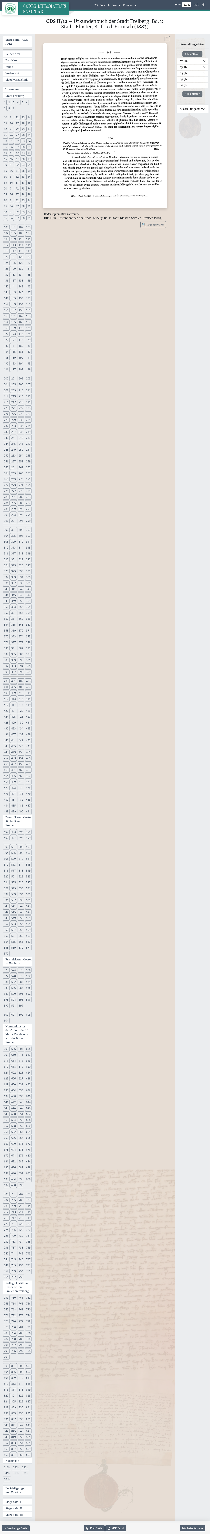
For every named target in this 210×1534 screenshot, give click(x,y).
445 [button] (13, 746)
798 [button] (28, 1351)
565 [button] (13, 941)
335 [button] (28, 577)
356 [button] (6, 613)
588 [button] (28, 988)
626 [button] (13, 1078)
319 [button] (28, 553)
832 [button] (6, 1413)
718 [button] (21, 1218)
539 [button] (28, 900)
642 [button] (13, 1102)
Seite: (178, 4)
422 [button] (21, 711)
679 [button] (21, 1155)
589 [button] (6, 994)
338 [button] (21, 583)
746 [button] (21, 1259)
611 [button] (21, 1055)
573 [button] (6, 970)
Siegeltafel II (13, 1508)
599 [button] (21, 1005)
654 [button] (13, 1120)
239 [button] (28, 432)
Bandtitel (11, 60)
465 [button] (13, 776)
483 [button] (28, 799)
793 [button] (21, 1345)
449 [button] (13, 752)
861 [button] (13, 1455)
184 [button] (6, 351)
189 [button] (13, 357)
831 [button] (28, 1407)
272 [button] (6, 485)
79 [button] (29, 194)
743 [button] (28, 1253)
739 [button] (28, 1247)
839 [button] (28, 1419)
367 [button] (28, 624)
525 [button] (13, 882)
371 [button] (28, 630)
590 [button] (13, 994)
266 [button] (21, 473)
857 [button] (13, 1449)
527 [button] (28, 882)
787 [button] (6, 1339)
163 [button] (28, 316)
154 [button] (21, 304)
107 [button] (28, 233)
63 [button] (23, 176)
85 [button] (5, 206)
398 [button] (21, 672)
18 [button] (23, 123)
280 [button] (6, 497)
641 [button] (6, 1102)
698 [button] (13, 1185)
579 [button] (21, 976)
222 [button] (21, 408)
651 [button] (21, 1114)
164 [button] (6, 322)
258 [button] (21, 461)
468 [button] (6, 782)
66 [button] (11, 182)
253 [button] (13, 455)
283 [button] (28, 497)
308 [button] (6, 541)
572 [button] (6, 953)
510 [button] (21, 859)
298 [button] (21, 521)
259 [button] (28, 461)
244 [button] (6, 443)
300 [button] (6, 530)
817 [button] (13, 1389)
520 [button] (6, 876)
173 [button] (13, 334)
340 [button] (6, 589)
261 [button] (13, 467)
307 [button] (28, 536)
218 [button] (21, 402)
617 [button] (6, 1066)
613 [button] (6, 1061)
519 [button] (28, 870)
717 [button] (13, 1218)
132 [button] (6, 274)
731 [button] (28, 1236)
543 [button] (28, 906)
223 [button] (28, 408)
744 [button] (6, 1259)
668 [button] (28, 1138)
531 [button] (28, 888)
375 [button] (28, 636)
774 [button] (28, 1315)
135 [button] (28, 274)
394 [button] (21, 666)
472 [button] (6, 788)
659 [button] (21, 1126)
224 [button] (6, 414)
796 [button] (13, 1351)
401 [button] (13, 681)
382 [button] (21, 648)
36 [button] (11, 147)
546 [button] (21, 912)
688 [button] (28, 1167)
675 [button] (21, 1149)
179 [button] (28, 340)
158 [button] (21, 310)
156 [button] (6, 310)
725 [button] (13, 1230)
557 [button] (13, 930)
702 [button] (21, 1194)
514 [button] (21, 864)
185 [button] (13, 351)
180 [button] (6, 346)
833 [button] (13, 1413)
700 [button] (6, 1194)
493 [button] (13, 832)
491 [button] (28, 811)
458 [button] (21, 764)
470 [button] (21, 782)
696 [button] (28, 1179)
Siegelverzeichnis (16, 79)
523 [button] (28, 876)
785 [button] (21, 1333)
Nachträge (12, 1460)
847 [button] (28, 1431)
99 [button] (29, 218)
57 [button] (17, 171)
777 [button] (21, 1321)
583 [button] (21, 982)
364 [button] (6, 624)
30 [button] (5, 141)
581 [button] (6, 982)
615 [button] (21, 1061)
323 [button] (28, 559)
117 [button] (13, 251)
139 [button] (28, 280)
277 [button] (13, 491)
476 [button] (6, 793)
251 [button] (28, 449)
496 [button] (6, 838)
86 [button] (11, 206)
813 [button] (13, 1384)
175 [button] (28, 334)
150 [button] (21, 298)
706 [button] (21, 1200)
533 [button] (13, 894)
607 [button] (21, 1049)
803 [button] (28, 1366)
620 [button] (28, 1066)
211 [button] (28, 390)
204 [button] (6, 384)
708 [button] (6, 1206)
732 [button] (6, 1241)
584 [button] (28, 982)
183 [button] (28, 346)
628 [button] (28, 1078)
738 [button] (21, 1247)
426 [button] (21, 716)
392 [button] (6, 666)
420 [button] (6, 711)
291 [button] (28, 509)
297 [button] (13, 521)
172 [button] (6, 334)
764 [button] (13, 1303)
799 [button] (6, 1357)
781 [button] (21, 1327)
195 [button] (28, 363)
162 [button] (21, 316)
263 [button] (28, 467)
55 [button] (5, 171)
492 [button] (6, 832)
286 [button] (21, 503)
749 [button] (13, 1265)
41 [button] (11, 153)
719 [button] (28, 1218)
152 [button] (6, 304)
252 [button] (6, 455)
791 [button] (6, 1345)
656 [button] (28, 1120)
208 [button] (6, 390)
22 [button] (17, 129)
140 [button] (6, 286)
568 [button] (6, 947)
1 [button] (4, 102)
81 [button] (11, 200)
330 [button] (21, 571)
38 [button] (23, 147)
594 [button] (13, 999)
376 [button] (6, 642)
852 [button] (6, 1443)
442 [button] (21, 740)
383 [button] (28, 648)
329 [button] (13, 571)
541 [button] (13, 906)
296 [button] (6, 521)
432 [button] (6, 728)
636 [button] (28, 1090)
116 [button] (6, 251)
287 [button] (28, 503)
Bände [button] (98, 5)
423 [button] (28, 711)
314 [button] (21, 547)
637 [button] (6, 1096)
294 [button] (21, 515)
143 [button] (28, 286)
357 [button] (13, 613)
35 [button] (5, 147)
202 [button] (21, 378)
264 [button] (6, 473)
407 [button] (28, 687)
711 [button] (28, 1206)
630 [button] (13, 1084)
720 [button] (6, 1224)
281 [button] (13, 497)
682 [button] (13, 1161)
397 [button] (13, 672)
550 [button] (21, 918)
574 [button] (13, 970)
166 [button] (21, 322)
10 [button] (5, 117)
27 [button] (17, 135)
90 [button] (5, 212)
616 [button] (28, 1061)
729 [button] (13, 1236)
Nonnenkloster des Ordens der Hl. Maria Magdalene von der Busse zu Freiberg (17, 1034)
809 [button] (13, 1378)
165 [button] (13, 322)
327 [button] (28, 565)
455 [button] (28, 758)
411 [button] (28, 693)
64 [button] (29, 176)
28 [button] (23, 135)
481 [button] (13, 799)
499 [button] (28, 838)
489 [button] (13, 811)
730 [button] (21, 1236)
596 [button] (28, 999)
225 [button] (13, 414)
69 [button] (29, 182)
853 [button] (13, 1443)
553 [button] (13, 924)
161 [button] (13, 316)
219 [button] (28, 402)
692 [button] (28, 1173)
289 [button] (13, 509)
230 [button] (21, 420)
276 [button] (6, 491)
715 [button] (28, 1212)
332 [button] (6, 577)
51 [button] (11, 165)
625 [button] (6, 1078)
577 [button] (6, 976)
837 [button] (13, 1419)
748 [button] (6, 1265)
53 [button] (23, 165)
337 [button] (13, 583)
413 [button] (13, 699)
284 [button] (6, 503)
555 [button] (28, 924)
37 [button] (17, 147)
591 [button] (21, 994)
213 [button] (13, 396)
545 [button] (13, 912)
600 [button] (6, 1014)
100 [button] (6, 227)
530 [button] (21, 888)
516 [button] (6, 870)
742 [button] (21, 1253)
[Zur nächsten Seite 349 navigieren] (192, 1528)
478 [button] (21, 793)
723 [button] (28, 1224)
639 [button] (21, 1096)
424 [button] (6, 716)
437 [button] (13, 734)
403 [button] (28, 681)
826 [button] (21, 1401)
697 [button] (6, 1185)
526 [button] (21, 882)
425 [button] (13, 716)
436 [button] (6, 734)
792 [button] (13, 1345)
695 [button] (21, 1179)
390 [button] (21, 660)
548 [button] (6, 918)
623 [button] (21, 1072)
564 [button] (6, 941)
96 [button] (11, 218)
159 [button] (28, 310)
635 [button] (21, 1090)
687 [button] (21, 1167)
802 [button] (21, 1366)
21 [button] (11, 129)
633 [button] (6, 1090)
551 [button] (28, 918)
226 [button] (21, 414)
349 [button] (13, 601)
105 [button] (13, 233)
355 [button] (28, 607)
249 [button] (13, 449)
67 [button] (17, 182)
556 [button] (6, 930)
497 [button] (13, 838)
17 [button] (17, 123)
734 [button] (21, 1241)
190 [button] (21, 357)
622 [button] (13, 1072)
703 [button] (28, 1194)
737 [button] (13, 1247)
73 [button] (23, 188)
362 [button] (21, 618)
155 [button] (28, 304)
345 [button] (13, 595)
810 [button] (21, 1378)
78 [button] (23, 194)
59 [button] (29, 171)
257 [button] (13, 461)
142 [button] (21, 286)
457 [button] (13, 764)
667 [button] (21, 1138)
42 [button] (17, 153)
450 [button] (21, 752)
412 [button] (6, 699)
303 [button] (28, 530)
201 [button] (13, 378)
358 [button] (21, 613)
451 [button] (28, 752)
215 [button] (28, 396)
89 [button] (29, 206)
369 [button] (13, 630)
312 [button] (6, 547)
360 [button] (6, 618)
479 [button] (28, 793)
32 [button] (17, 141)
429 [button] (13, 722)
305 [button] (13, 536)
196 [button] (6, 369)
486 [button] (21, 805)
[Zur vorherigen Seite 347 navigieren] (16, 1528)
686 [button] (13, 1167)
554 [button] (21, 924)
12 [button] (17, 117)
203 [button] (28, 378)
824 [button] (6, 1401)
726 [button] (21, 1230)
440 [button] (6, 740)
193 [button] (13, 363)
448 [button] (6, 752)
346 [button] (21, 595)
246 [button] (21, 443)
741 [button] (13, 1253)
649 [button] (6, 1114)
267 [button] (28, 473)
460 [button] (6, 770)
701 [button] (13, 1194)
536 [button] (6, 900)
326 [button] (21, 565)
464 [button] (6, 776)
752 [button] (6, 1271)
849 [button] (13, 1437)
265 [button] (13, 473)
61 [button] (11, 176)
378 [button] (21, 642)
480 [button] (6, 799)
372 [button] (6, 636)
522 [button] (21, 876)
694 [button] (13, 1179)
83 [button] (23, 200)
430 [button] (21, 722)
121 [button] (13, 257)
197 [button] (13, 369)
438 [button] (21, 734)
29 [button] (29, 135)
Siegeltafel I (13, 1502)
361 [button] (13, 618)
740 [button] (6, 1253)
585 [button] (6, 988)
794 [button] (28, 1345)
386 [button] (21, 654)
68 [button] (23, 182)
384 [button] (6, 654)
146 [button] (21, 292)
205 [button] (13, 384)
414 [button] (21, 699)
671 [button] (21, 1143)
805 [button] (13, 1372)
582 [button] (13, 982)
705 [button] (13, 1200)
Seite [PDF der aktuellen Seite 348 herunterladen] (94, 1528)
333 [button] (13, 577)
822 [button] (21, 1395)
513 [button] (13, 864)
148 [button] (6, 298)
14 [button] (29, 117)
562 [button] (21, 936)
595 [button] (21, 999)
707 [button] (28, 1200)
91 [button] (11, 212)
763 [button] (6, 1303)
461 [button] (13, 770)
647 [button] (21, 1108)
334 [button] (21, 577)
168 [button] (6, 328)
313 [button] (13, 547)
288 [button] (6, 509)
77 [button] (17, 194)
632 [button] (28, 1084)
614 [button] (13, 1061)
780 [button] (13, 1327)
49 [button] (29, 159)
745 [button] (13, 1259)
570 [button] (21, 947)
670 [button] (13, 1143)
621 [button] (6, 1072)
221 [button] (13, 408)
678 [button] (13, 1155)
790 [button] (28, 1339)
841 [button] (13, 1425)
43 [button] (23, 153)
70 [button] (5, 188)
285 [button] (13, 503)
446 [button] (21, 746)
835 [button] (28, 1413)
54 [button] (29, 165)
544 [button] (6, 912)
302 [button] (21, 530)
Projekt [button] (113, 5)
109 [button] (13, 239)
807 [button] (28, 1372)
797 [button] (21, 1351)
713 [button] (13, 1212)
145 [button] (13, 292)
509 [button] (13, 859)
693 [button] (6, 1179)
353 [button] (13, 607)
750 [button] (21, 1265)
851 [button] (28, 1437)
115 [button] (28, 245)
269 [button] (13, 479)
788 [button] (13, 1339)
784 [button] (13, 1333)
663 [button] (21, 1132)
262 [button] (21, 467)
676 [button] (28, 1149)
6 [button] (27, 102)
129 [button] (13, 268)
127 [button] (28, 263)
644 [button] (28, 1102)
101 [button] (13, 227)
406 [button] (21, 687)
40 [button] (5, 153)
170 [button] (21, 328)
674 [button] (13, 1149)
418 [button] (21, 705)
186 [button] (21, 351)
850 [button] (21, 1437)
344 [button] (6, 595)
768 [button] (13, 1309)
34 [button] (29, 141)
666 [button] (13, 1138)
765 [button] (21, 1303)
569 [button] (13, 947)
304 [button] (6, 536)
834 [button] (21, 1413)
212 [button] (6, 396)
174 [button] (21, 334)
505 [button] (13, 853)
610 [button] (13, 1055)
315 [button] (28, 547)
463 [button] (28, 770)
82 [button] (17, 200)
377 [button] (13, 642)
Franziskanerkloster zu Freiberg (18, 961)
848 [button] (6, 1437)
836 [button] (6, 1419)
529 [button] (13, 888)
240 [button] (6, 438)
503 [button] (28, 847)
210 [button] (21, 390)
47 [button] (17, 159)
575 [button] (21, 970)
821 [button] (13, 1395)
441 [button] (13, 740)
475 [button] (28, 788)
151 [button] (28, 298)
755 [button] (28, 1271)
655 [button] (21, 1120)
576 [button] (28, 970)
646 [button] (13, 1108)
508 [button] (6, 859)
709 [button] (13, 1206)
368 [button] (6, 630)
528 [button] (6, 888)
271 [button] (28, 479)
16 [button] (11, 123)
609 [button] (6, 1055)
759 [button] (6, 1297)
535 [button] (28, 894)
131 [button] (28, 268)
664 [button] (28, 1132)
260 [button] (6, 467)
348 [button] (6, 601)
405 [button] (13, 687)
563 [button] (28, 936)
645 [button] (6, 1108)
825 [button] (13, 1401)
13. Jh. (184, 67)
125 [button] (13, 263)
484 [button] (6, 805)
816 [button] (6, 1389)
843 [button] (28, 1425)
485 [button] (13, 805)
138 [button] (21, 280)
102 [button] (21, 227)
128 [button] (6, 268)
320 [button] (6, 559)
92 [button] (17, 212)
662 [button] (13, 1132)
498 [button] (21, 838)
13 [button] (23, 117)
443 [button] (28, 740)
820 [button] (6, 1395)
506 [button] (21, 853)
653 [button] (6, 1120)
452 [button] (6, 758)
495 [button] (28, 832)
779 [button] (6, 1327)
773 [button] (21, 1315)
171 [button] (28, 328)
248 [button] (6, 449)
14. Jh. (184, 73)
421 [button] (13, 711)
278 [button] (21, 491)
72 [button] (17, 188)
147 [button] (28, 292)
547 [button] (28, 912)
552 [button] (6, 924)
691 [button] (21, 1173)
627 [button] (21, 1078)
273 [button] (13, 485)
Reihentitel (12, 54)
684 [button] (28, 1161)
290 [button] (21, 509)
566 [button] (21, 941)
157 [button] (13, 310)
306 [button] (21, 536)
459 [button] (28, 764)
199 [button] (28, 369)
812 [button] (6, 1384)
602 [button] (21, 1014)
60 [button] (5, 176)
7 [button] (4, 108)
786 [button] (28, 1333)
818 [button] (21, 1389)
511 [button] (28, 859)
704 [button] (6, 1200)
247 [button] (28, 443)
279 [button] (28, 491)
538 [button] (21, 900)
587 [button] (21, 988)
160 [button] (6, 316)
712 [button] (6, 1212)
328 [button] (6, 571)
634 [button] (13, 1090)
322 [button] (21, 559)
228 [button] (6, 420)
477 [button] (13, 793)
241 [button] (13, 438)
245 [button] (13, 443)
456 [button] (6, 764)
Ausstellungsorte (191, 108)
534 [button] (21, 894)
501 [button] (13, 847)
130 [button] (21, 268)
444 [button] (6, 746)
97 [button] (17, 218)
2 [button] (9, 102)
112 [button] (6, 245)
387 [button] (28, 654)
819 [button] (28, 1389)
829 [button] (13, 1407)
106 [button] (21, 233)
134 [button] (21, 274)
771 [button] (6, 1315)
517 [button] (13, 870)
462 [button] (21, 770)
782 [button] (28, 1327)
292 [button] (6, 515)
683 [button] (21, 1161)
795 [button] (6, 1351)
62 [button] (17, 176)
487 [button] (28, 805)
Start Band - (16, 41)
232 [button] (6, 426)
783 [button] (6, 1333)
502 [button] (21, 847)
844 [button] (6, 1431)
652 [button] (28, 1114)
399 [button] (28, 672)
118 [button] (21, 251)
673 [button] (6, 1149)
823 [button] (28, 1395)
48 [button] (23, 159)
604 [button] (6, 1020)
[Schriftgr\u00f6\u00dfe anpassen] (196, 5)
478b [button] (25, 1473)
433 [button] (13, 728)
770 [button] (28, 1309)
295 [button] (28, 515)
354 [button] (21, 607)
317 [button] (13, 553)
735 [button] (28, 1241)
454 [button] (21, 758)
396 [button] (6, 672)
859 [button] (28, 1449)
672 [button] (28, 1143)
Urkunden (12, 89)
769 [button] (21, 1309)
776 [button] (13, 1321)
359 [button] (28, 613)
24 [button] (29, 129)
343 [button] (28, 589)
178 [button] (21, 340)
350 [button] (21, 601)
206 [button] (21, 384)
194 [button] (21, 363)
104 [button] (6, 233)
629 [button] (6, 1084)
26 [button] (11, 135)
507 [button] (28, 853)
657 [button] (6, 1126)
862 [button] (21, 1455)
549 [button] (13, 918)
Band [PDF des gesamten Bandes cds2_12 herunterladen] (115, 1528)
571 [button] (28, 947)
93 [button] (23, 212)
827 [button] (28, 1401)
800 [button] (6, 1366)
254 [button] (21, 455)
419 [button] (28, 705)
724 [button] (6, 1230)
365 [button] (13, 624)
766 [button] (28, 1303)
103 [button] (28, 227)
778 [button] (28, 1321)
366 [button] (21, 624)
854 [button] (21, 1443)
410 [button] (21, 693)
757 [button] (13, 1277)
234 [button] (21, 426)
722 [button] (21, 1224)
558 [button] (21, 930)
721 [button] (13, 1224)
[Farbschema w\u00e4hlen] (203, 4)
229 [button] (13, 420)
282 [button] (21, 497)
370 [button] (21, 630)
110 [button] (21, 239)
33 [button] (23, 141)
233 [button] (13, 426)
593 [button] (6, 999)
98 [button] (23, 218)
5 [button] (22, 102)
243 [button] (28, 438)
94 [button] (29, 212)
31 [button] (11, 141)
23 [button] (23, 129)
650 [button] (13, 1114)
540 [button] (6, 906)
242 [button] (21, 438)
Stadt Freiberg (14, 95)
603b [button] (7, 1479)
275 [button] (28, 485)
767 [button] (6, 1309)
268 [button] (6, 479)
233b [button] (16, 1467)
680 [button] (28, 1155)
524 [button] (6, 882)
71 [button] (11, 188)
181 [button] (13, 346)
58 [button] (23, 171)
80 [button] (5, 200)
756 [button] (6, 1277)
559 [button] (28, 930)
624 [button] (28, 1072)
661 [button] (6, 1132)
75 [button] (5, 194)
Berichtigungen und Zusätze (15, 1490)
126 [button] (21, 263)
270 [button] (21, 479)
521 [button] (13, 876)
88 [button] (23, 206)
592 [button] (28, 994)
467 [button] (28, 776)
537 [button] (13, 900)
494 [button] (21, 832)
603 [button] (28, 1014)
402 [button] (21, 681)
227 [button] (28, 414)
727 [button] (28, 1230)
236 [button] (6, 432)
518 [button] (21, 870)
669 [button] (6, 1143)
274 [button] (21, 485)
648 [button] (28, 1108)
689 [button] (6, 1173)
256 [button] (6, 461)
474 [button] (21, 788)
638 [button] (13, 1096)
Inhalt (9, 66)
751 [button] (28, 1265)
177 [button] (13, 340)
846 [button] (21, 1431)
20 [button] (5, 129)
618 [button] (13, 1066)
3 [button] (13, 102)
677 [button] (6, 1155)
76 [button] (11, 194)
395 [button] (28, 666)
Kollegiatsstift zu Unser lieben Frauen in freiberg (17, 1287)
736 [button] (6, 1247)
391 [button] (28, 660)
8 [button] (9, 108)
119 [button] (28, 251)
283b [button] (25, 1467)
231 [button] (28, 420)
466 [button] (21, 776)
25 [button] (5, 135)
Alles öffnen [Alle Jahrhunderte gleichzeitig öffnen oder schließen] (192, 54)
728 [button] (6, 1236)
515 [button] (28, 864)
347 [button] (28, 595)
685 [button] (6, 1167)
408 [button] (6, 693)
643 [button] (21, 1102)
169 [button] (13, 328)
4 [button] (18, 102)
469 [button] (13, 782)
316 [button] (6, 553)
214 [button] (21, 396)
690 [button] (13, 1173)
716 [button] (6, 1218)
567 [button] (28, 941)
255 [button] (28, 455)
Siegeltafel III (14, 1514)
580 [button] (28, 976)
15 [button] (5, 123)
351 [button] (28, 601)
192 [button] (6, 363)
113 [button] (13, 245)
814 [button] (21, 1384)
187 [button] (28, 351)
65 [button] (5, 182)
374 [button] (21, 636)
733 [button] (13, 1241)
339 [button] (28, 583)
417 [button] (13, 705)
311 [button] (28, 541)
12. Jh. (184, 61)
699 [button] (21, 1185)
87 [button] (17, 206)
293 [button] (13, 515)
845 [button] (13, 1431)
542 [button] (21, 906)
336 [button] (6, 583)
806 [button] (21, 1372)
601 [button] (13, 1014)
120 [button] (6, 257)
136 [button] (6, 280)
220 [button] (6, 408)
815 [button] (28, 1384)
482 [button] (21, 799)
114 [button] (21, 245)
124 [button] (6, 263)
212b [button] (7, 1467)
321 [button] (13, 559)
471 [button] (28, 782)
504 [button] (6, 853)
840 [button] (6, 1425)
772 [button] (13, 1315)
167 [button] (28, 322)
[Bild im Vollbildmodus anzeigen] (167, 38)
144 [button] (6, 292)
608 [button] (28, 1049)
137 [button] (13, 280)
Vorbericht (12, 73)
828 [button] (6, 1407)
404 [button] (6, 687)
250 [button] (21, 449)
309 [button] (13, 541)
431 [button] (28, 722)
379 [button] (28, 642)
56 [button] (11, 171)
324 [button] (6, 565)
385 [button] (13, 654)
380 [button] (6, 648)
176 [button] (6, 340)
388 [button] (6, 660)
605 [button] (6, 1049)
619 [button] (21, 1066)
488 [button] (6, 811)
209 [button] (13, 390)
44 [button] (29, 153)
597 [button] (6, 1005)
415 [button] (28, 699)
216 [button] (6, 402)
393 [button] (13, 666)
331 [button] (28, 571)
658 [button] (13, 1126)
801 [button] (13, 1366)
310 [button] (21, 541)
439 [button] (28, 734)
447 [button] (28, 746)
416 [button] (6, 705)
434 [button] (21, 728)
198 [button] (21, 369)
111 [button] (28, 239)
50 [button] (5, 165)
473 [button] (13, 788)
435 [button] (28, 728)
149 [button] (13, 298)
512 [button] (6, 864)
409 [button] (13, 693)
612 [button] (28, 1055)
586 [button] (13, 988)
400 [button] (6, 681)
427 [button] (28, 716)
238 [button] (21, 432)
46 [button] (11, 159)
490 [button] (21, 811)
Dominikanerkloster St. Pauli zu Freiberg (18, 821)
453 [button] (13, 758)
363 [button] (28, 618)
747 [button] (28, 1259)
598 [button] (13, 1005)
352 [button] (6, 607)
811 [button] (28, 1378)
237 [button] (13, 432)
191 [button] (28, 357)
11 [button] (11, 117)
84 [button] (29, 200)
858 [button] (21, 1449)
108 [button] (6, 239)
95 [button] (5, 218)
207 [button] (28, 384)
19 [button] (29, 123)
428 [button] (6, 722)
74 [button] (29, 188)
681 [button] (6, 1161)
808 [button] (6, 1378)
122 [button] (21, 257)
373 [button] (13, 636)
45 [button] (5, 159)
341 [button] (13, 589)
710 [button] (21, 1206)
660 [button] (28, 1126)
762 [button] (28, 1297)
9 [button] (13, 108)
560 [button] (6, 936)
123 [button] (28, 257)
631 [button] (21, 1084)
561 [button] (13, 936)
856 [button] (6, 1449)
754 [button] (21, 1271)
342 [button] (21, 589)
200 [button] (6, 378)
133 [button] (13, 274)
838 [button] (21, 1419)
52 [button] (17, 165)
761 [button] (21, 1297)
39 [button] (29, 147)
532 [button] (6, 894)
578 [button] (13, 976)
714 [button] (21, 1212)
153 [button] (13, 304)
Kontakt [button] (128, 5)
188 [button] (6, 357)
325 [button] (13, 565)
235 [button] (28, 426)
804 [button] (6, 1372)
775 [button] (6, 1321)
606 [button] (13, 1049)
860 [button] (6, 1455)
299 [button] (28, 521)
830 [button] (21, 1407)
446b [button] (7, 1473)
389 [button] (13, 660)
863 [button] (28, 1455)
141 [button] (13, 286)
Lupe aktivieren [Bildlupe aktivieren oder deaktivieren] (153, 224)
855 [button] (28, 1443)
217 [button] (13, 402)
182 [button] (21, 346)
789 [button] (21, 1339)
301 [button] (13, 530)
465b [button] (16, 1473)
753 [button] (13, 1271)
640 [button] (28, 1096)
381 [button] (13, 648)
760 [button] (13, 1297)
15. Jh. (184, 79)
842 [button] (21, 1425)
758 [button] (21, 1277)
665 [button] (6, 1138)
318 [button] (21, 553)
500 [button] (6, 847)
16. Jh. (184, 85)
